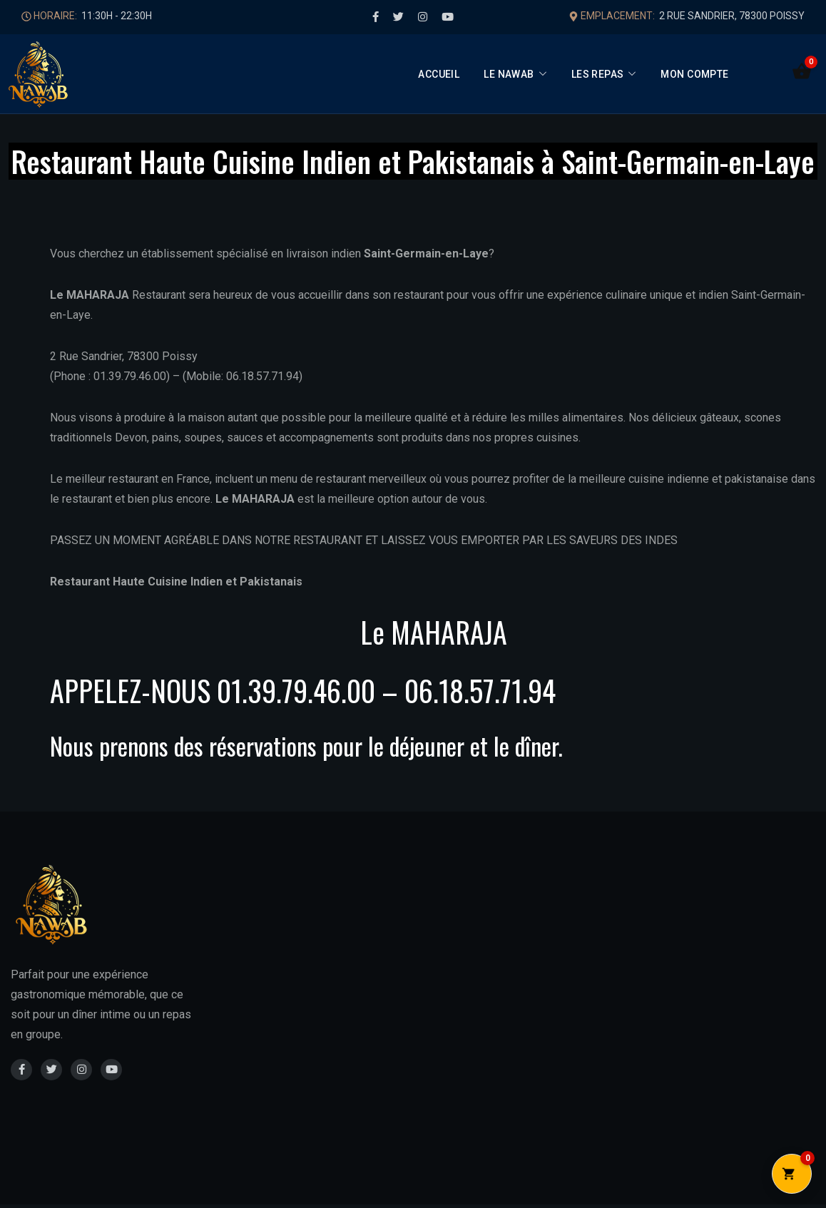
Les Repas (597, 74)
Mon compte (694, 74)
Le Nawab (509, 74)
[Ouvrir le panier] (802, 71)
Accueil (438, 74)
